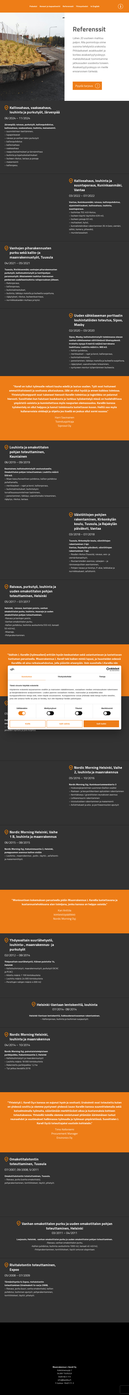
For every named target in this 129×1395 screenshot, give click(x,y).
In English (95, 6)
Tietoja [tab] (102, 676)
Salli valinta (64, 724)
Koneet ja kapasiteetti (50, 6)
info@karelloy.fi (64, 1379)
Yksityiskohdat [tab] (64, 676)
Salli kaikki (101, 724)
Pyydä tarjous (84, 85)
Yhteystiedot (82, 6)
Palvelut (33, 6)
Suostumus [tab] (27, 676)
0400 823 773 (64, 1376)
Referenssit (68, 6)
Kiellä (27, 724)
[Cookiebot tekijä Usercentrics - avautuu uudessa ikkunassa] (108, 669)
